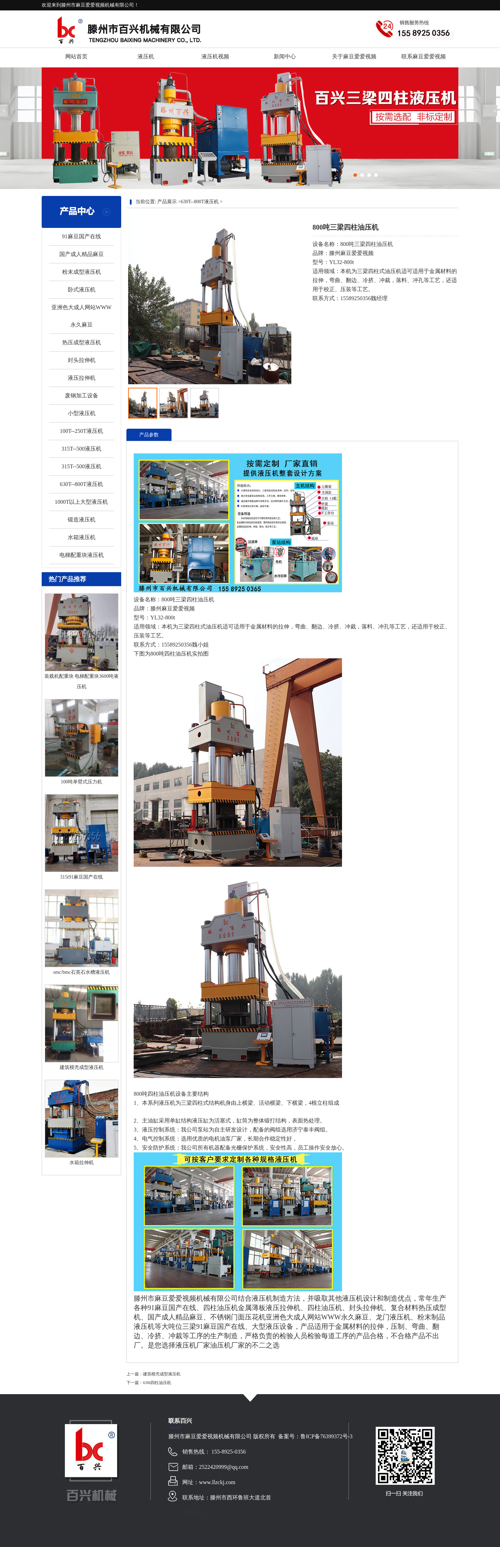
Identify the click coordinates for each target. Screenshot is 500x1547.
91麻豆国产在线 (81, 236)
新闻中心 (285, 56)
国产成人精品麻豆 (81, 254)
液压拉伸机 (81, 378)
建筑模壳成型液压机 (81, 1067)
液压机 (146, 56)
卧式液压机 (81, 290)
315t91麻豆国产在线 (81, 877)
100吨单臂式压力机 (81, 781)
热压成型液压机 (81, 342)
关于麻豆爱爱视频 (354, 56)
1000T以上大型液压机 (81, 502)
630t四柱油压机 (157, 1382)
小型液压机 (81, 413)
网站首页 (76, 56)
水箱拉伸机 (81, 1162)
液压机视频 (215, 56)
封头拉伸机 (81, 360)
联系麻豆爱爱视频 (423, 56)
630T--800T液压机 (81, 484)
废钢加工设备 (81, 395)
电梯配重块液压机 (81, 555)
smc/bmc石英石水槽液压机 (81, 972)
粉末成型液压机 (81, 272)
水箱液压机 (81, 537)
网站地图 (193, 1513)
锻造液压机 (81, 519)
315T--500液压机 (81, 449)
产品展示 (167, 201)
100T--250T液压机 (81, 431)
